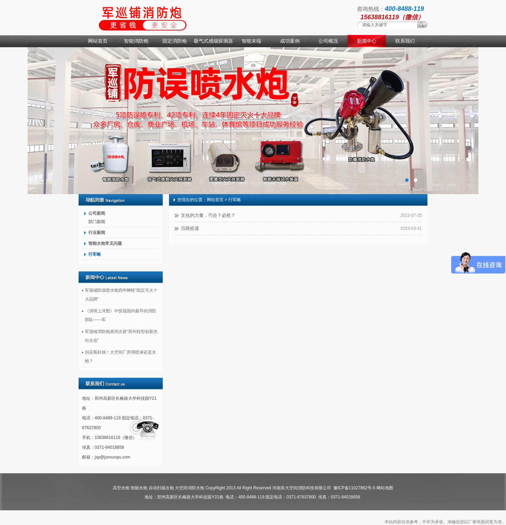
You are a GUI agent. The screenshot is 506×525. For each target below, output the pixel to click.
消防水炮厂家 (253, 120)
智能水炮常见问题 (105, 243)
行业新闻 (96, 232)
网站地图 (384, 487)
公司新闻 (96, 213)
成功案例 (290, 41)
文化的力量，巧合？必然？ (208, 215)
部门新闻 (96, 221)
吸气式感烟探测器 (213, 41)
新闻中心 (366, 41)
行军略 (94, 254)
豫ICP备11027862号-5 (354, 487)
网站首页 (98, 41)
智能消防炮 (136, 41)
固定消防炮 (174, 41)
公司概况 (328, 41)
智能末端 (251, 41)
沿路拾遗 (190, 228)
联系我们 (405, 41)
